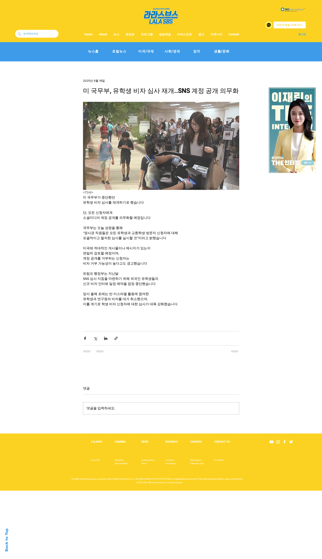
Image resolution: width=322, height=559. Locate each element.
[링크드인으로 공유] (106, 338)
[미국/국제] (146, 51)
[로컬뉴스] (119, 51)
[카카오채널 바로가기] (290, 25)
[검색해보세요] (36, 34)
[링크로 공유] (116, 338)
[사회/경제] (172, 51)
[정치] (196, 51)
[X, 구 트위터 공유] (95, 338)
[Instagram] (278, 441)
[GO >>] (307, 162)
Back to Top (7, 540)
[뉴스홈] (93, 51)
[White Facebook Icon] (284, 441)
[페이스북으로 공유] (85, 338)
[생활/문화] (221, 51)
